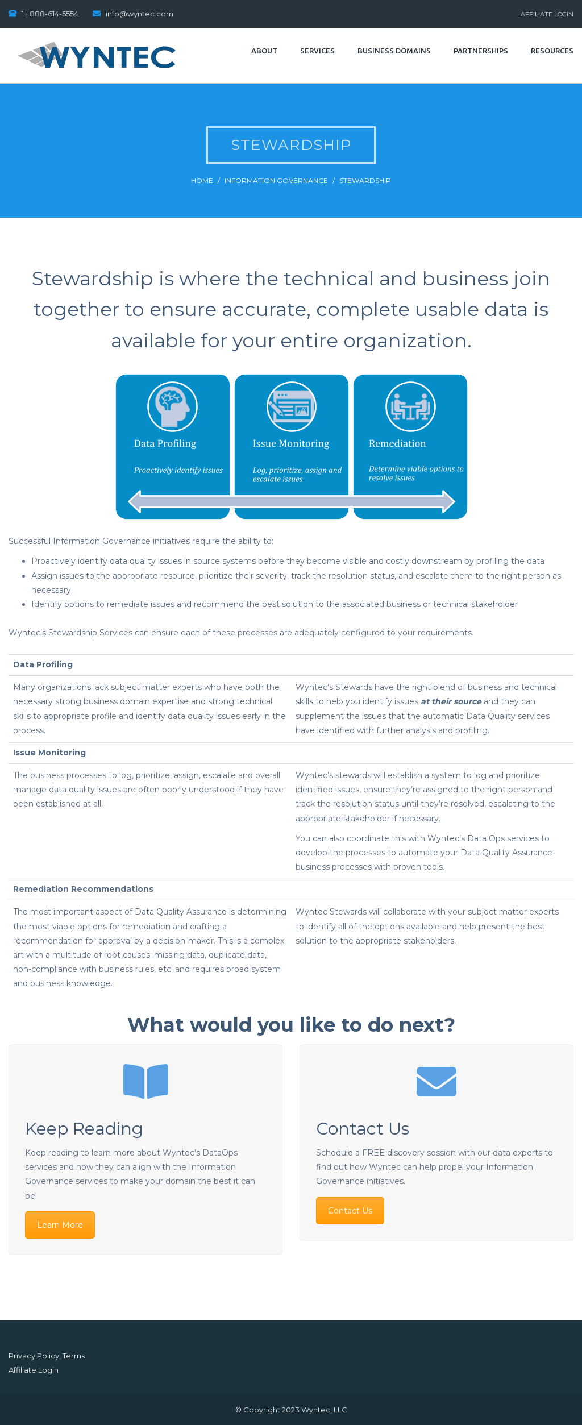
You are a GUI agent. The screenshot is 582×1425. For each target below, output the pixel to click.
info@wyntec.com (139, 13)
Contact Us (350, 1211)
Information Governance (276, 180)
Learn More (60, 1225)
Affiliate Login (547, 14)
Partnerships (481, 51)
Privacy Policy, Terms (47, 1355)
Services (317, 51)
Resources (552, 51)
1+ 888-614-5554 (50, 13)
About (264, 51)
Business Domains (394, 51)
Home (202, 180)
